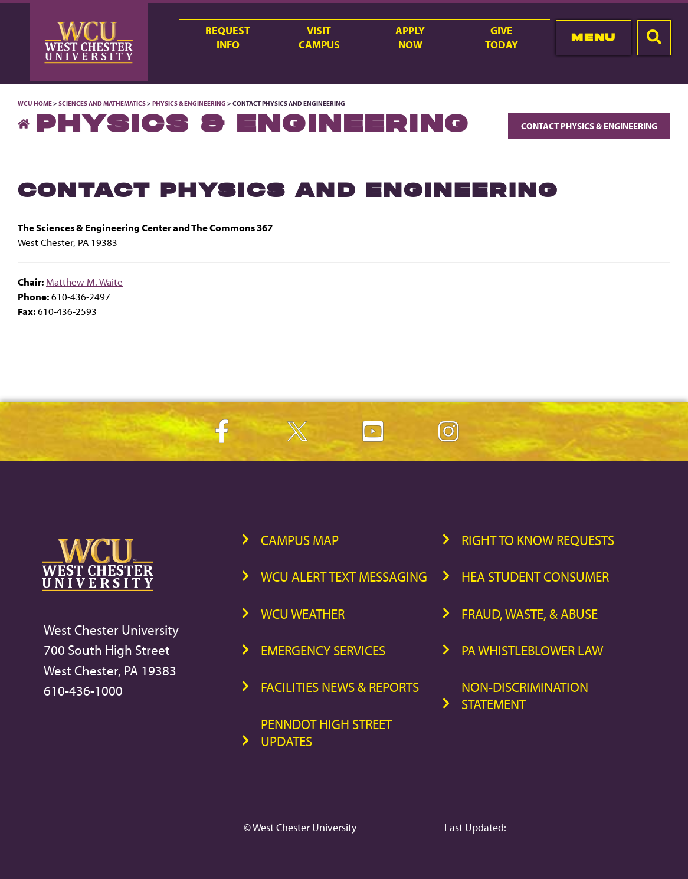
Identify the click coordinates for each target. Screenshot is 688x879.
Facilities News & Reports (340, 687)
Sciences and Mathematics (102, 103)
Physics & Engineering (189, 103)
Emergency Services (323, 650)
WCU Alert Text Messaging (344, 576)
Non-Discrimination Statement (524, 695)
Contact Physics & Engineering (589, 126)
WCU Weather (303, 613)
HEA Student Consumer (535, 576)
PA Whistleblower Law (532, 650)
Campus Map (300, 540)
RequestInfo (227, 37)
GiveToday (501, 37)
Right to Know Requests (537, 540)
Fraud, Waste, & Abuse (529, 613)
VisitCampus (319, 37)
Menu (593, 37)
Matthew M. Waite (84, 281)
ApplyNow (410, 37)
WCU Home (35, 103)
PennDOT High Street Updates (326, 733)
